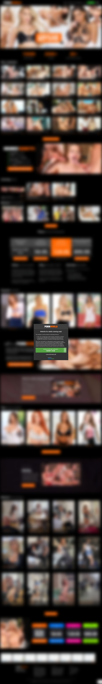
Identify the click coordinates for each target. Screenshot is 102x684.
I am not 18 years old (51, 354)
